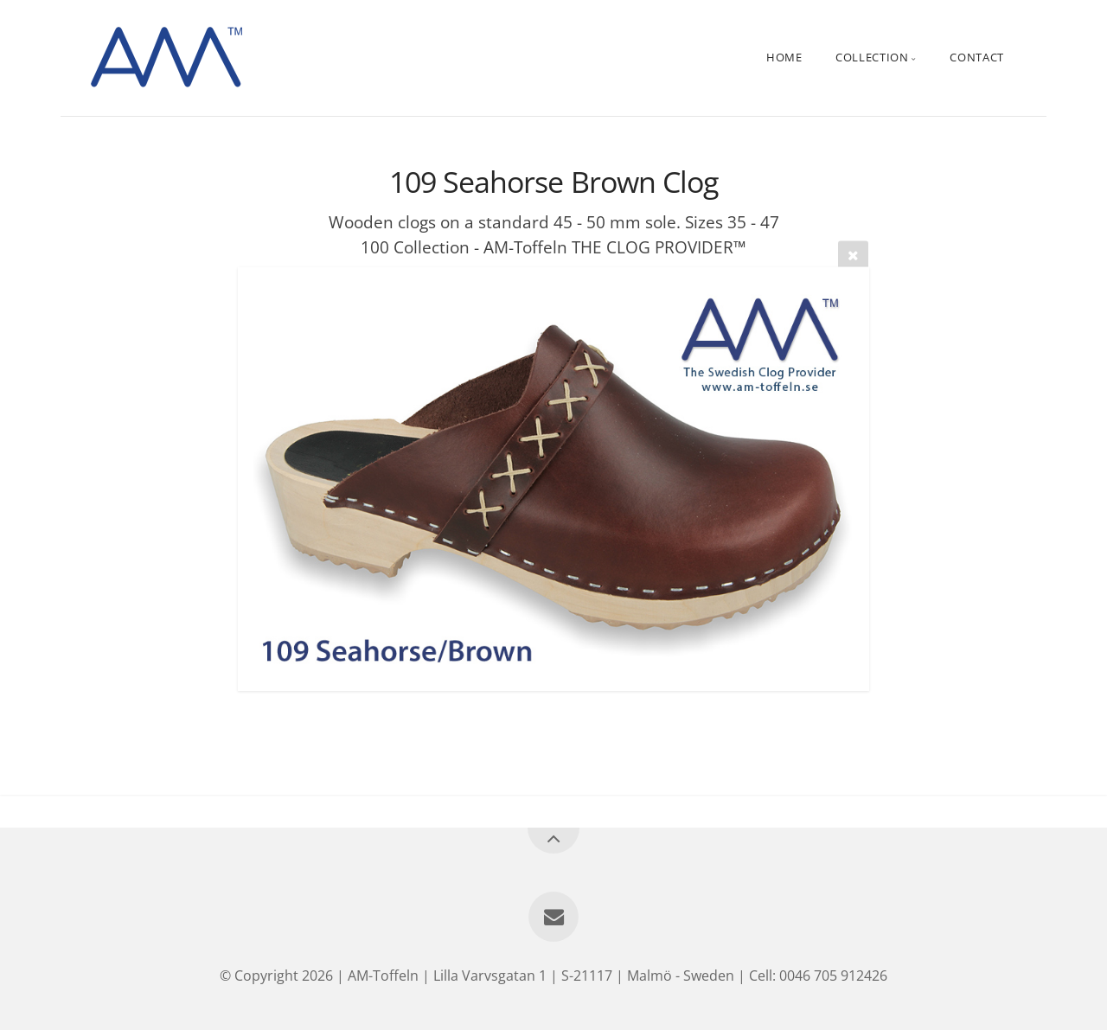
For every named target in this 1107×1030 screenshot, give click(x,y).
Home (784, 58)
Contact (976, 58)
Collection (871, 58)
